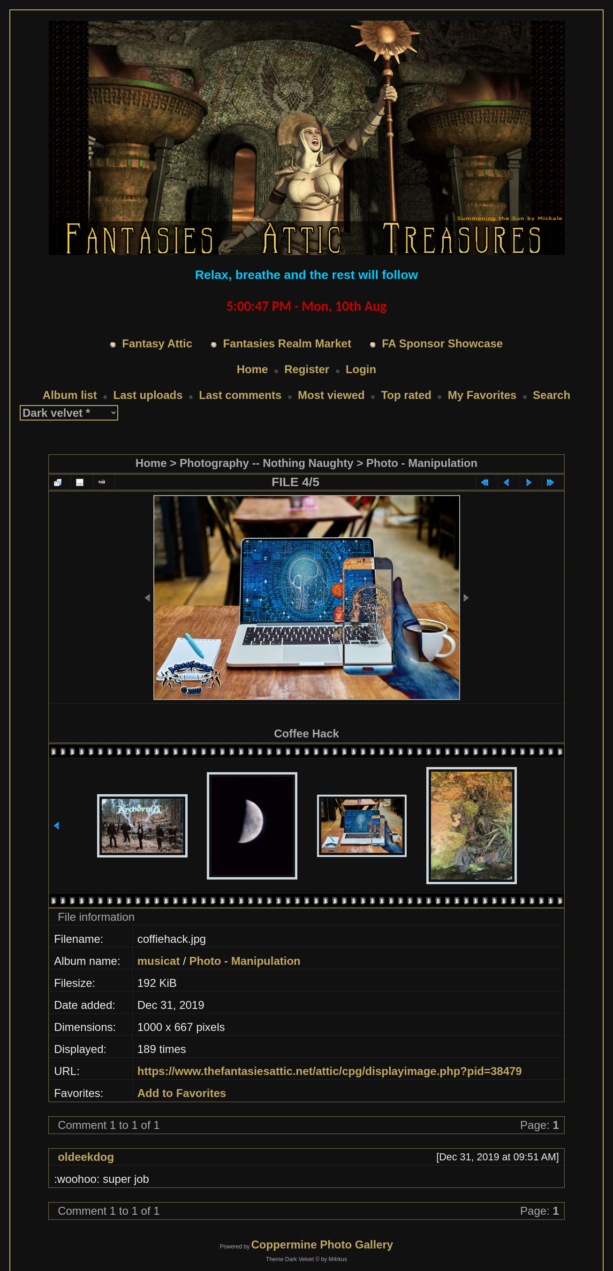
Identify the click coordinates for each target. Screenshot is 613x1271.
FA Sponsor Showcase (442, 343)
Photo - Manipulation (421, 463)
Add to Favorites (181, 1093)
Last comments (240, 395)
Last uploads (148, 395)
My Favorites (482, 395)
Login (361, 369)
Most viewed (331, 395)
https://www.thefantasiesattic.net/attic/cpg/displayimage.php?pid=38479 (329, 1071)
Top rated (406, 395)
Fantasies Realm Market (287, 343)
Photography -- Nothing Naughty (267, 463)
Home (252, 369)
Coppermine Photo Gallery (322, 1244)
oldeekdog (86, 1157)
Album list (70, 395)
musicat (158, 961)
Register (306, 369)
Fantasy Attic (157, 343)
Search (551, 395)
